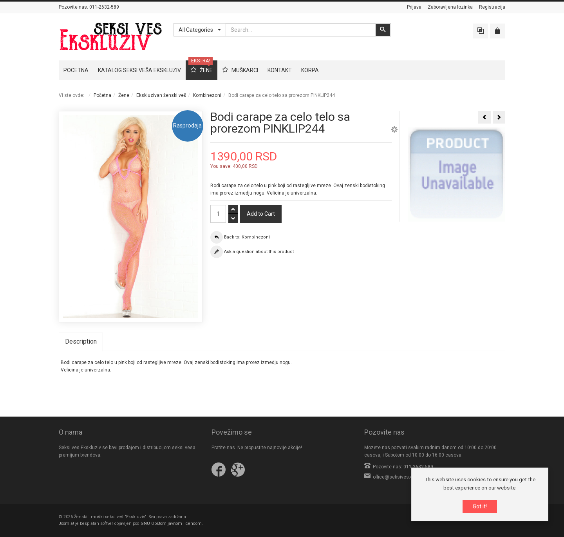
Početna (102, 95)
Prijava (414, 7)
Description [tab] (81, 341)
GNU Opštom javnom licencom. (172, 523)
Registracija (492, 7)
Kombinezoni (207, 95)
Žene (123, 95)
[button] (394, 130)
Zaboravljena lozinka (450, 7)
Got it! (480, 506)
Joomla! (66, 523)
